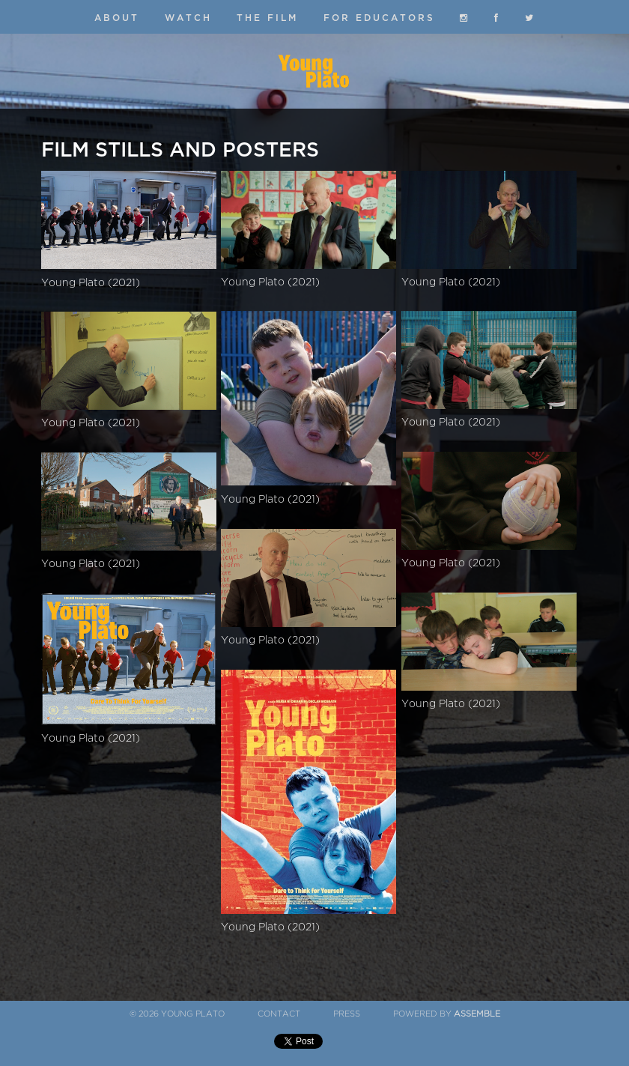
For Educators (379, 17)
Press (346, 1014)
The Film (267, 17)
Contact (279, 1014)
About (116, 17)
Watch (188, 17)
